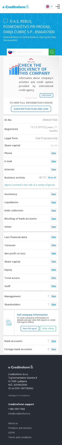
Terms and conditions (20, 437)
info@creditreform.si (19, 413)
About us (13, 423)
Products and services (20, 427)
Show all (52, 177)
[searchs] (32, 52)
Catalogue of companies (19, 395)
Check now (46, 95)
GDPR (11, 432)
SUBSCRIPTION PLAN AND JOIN (31, 108)
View (53, 153)
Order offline (48, 328)
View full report (30, 328)
